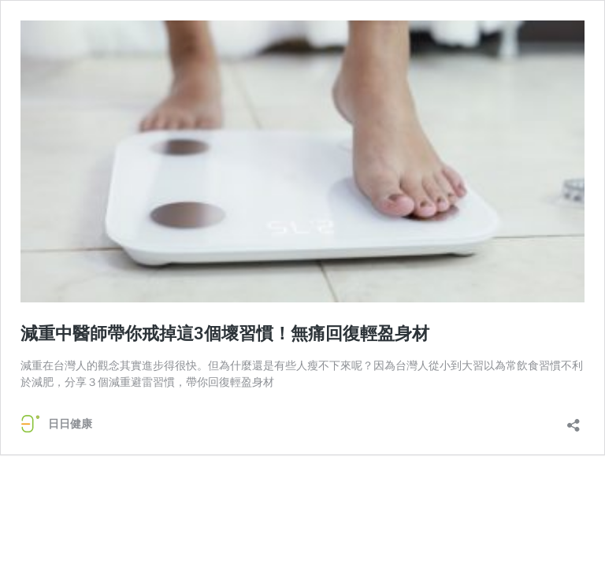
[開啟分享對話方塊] (573, 420)
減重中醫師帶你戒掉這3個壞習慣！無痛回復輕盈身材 (224, 333)
